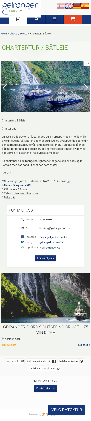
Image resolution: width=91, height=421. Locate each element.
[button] (73, 19)
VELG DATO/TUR (66, 410)
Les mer (83, 344)
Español (85, 6)
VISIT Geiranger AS (49, 247)
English (69, 6)
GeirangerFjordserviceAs (53, 236)
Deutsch (77, 6)
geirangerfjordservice (51, 242)
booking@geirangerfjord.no (54, 228)
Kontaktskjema (45, 257)
